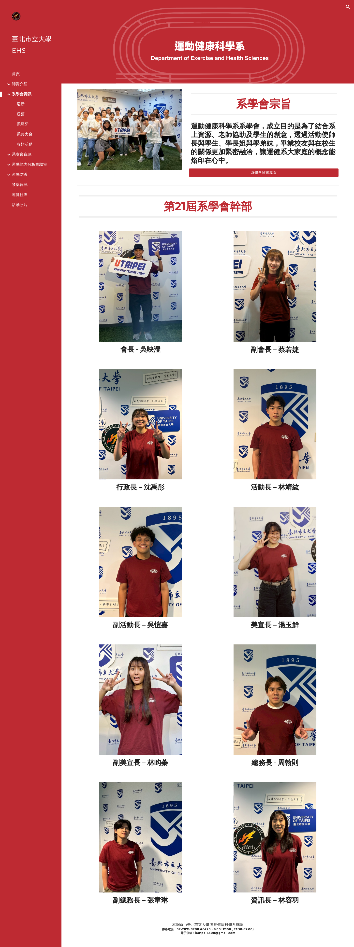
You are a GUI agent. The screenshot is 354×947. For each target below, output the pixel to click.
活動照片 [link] (20, 204)
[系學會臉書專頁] (264, 173)
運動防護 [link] (20, 174)
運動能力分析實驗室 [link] (29, 164)
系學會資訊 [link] (21, 94)
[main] (264, 103)
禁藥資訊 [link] (20, 184)
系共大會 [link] (24, 134)
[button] (348, 7)
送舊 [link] (21, 114)
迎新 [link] (21, 104)
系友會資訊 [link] (21, 154)
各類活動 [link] (24, 144)
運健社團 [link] (20, 194)
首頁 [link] (16, 73)
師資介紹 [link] (20, 84)
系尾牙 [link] (23, 124)
